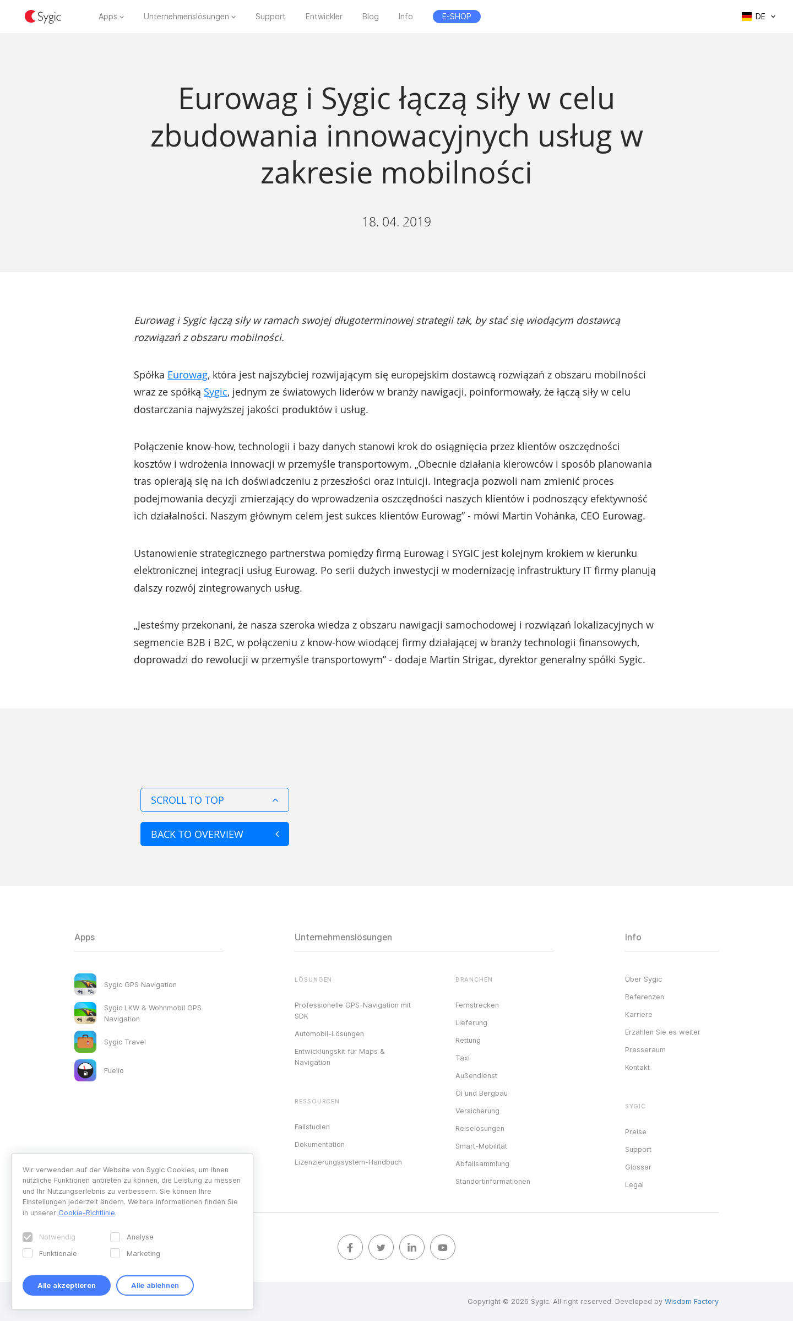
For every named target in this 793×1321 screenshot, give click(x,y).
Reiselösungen (479, 1128)
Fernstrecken (477, 1004)
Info (406, 16)
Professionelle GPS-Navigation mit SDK (353, 1010)
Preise (636, 1131)
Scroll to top (215, 799)
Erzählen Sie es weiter (662, 1031)
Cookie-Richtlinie (86, 1212)
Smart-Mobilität (481, 1145)
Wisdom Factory (692, 1301)
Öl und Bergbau (481, 1093)
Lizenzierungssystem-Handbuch (348, 1161)
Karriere (639, 1014)
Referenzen (644, 996)
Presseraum (645, 1049)
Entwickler (324, 16)
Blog (370, 16)
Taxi (462, 1057)
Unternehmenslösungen (186, 16)
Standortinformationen (492, 1181)
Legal (634, 1184)
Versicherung (477, 1110)
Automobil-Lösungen (329, 1033)
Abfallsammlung (482, 1163)
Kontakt (637, 1067)
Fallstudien (312, 1126)
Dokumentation (320, 1144)
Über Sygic (643, 978)
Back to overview (215, 834)
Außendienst (476, 1075)
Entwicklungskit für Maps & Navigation (340, 1056)
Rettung (468, 1040)
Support (271, 16)
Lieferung (471, 1022)
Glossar (638, 1166)
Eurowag (187, 374)
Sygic (215, 391)
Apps (108, 16)
